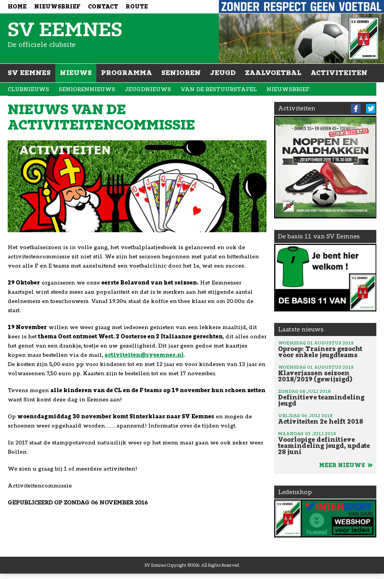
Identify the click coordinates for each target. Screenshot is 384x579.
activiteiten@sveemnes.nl (144, 355)
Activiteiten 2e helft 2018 (325, 419)
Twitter (371, 108)
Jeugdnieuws (148, 89)
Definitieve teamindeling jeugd (325, 397)
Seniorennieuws (87, 89)
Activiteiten (339, 72)
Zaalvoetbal (273, 72)
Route (137, 7)
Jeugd (223, 72)
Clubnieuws (28, 89)
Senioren (181, 72)
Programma (126, 72)
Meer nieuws (345, 465)
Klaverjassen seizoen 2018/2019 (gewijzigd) (325, 373)
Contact (103, 7)
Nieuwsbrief (57, 7)
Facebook (356, 108)
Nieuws (76, 72)
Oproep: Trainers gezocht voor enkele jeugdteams (325, 349)
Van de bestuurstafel (218, 89)
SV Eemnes (29, 72)
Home (17, 7)
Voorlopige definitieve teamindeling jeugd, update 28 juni (325, 443)
